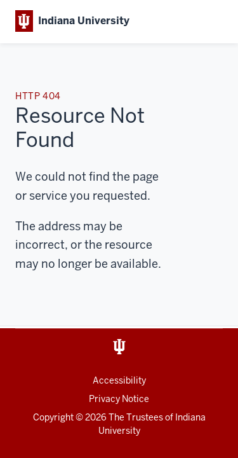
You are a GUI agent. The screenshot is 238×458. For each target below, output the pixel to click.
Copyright (53, 417)
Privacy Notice (119, 399)
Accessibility (119, 380)
